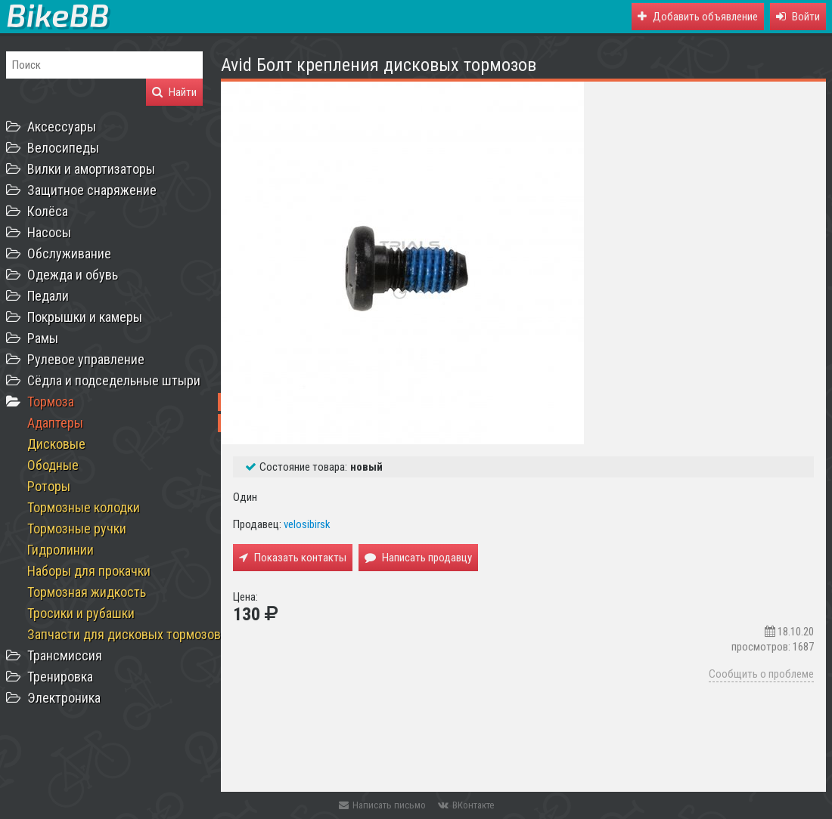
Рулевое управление (85, 359)
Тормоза (50, 402)
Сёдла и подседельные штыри (113, 380)
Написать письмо (382, 805)
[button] (798, 16)
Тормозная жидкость (86, 592)
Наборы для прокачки (89, 571)
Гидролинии (60, 550)
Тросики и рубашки (81, 613)
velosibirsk (307, 524)
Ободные (53, 465)
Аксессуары (61, 126)
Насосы (49, 232)
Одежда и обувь (72, 275)
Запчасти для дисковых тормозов (124, 634)
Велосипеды (63, 148)
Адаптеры (55, 423)
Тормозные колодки (83, 507)
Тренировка (60, 677)
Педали (48, 296)
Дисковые (56, 444)
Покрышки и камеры (84, 317)
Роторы (48, 486)
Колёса (47, 211)
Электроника (64, 698)
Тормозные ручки (76, 528)
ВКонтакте (466, 805)
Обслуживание (69, 253)
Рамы (42, 338)
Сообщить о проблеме (761, 674)
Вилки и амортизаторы (91, 169)
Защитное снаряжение (92, 190)
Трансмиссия (64, 655)
